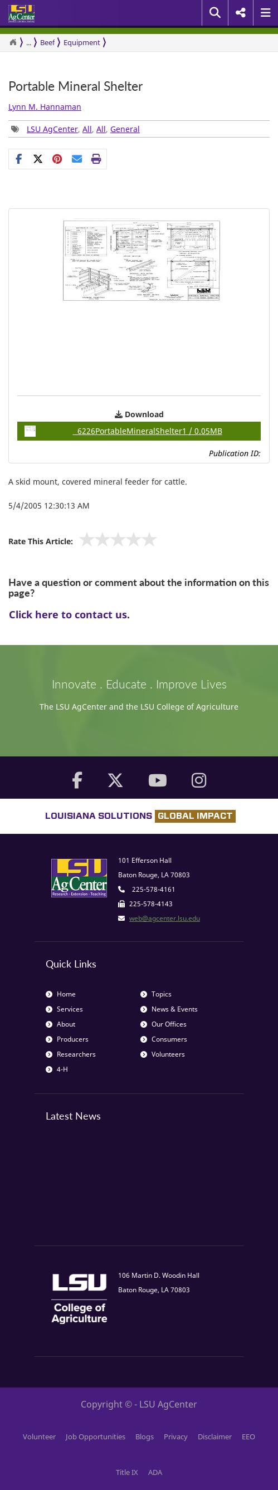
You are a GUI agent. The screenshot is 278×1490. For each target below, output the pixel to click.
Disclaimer (215, 1437)
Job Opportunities (95, 1437)
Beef (47, 42)
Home (61, 994)
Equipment (82, 42)
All (87, 129)
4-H (57, 1069)
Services (64, 1009)
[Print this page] (96, 158)
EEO (248, 1437)
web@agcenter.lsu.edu (164, 918)
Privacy (176, 1437)
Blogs (144, 1437)
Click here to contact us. (69, 614)
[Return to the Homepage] (12, 42)
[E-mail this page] (77, 158)
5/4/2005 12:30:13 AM (49, 505)
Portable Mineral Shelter (75, 86)
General (125, 129)
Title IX (127, 1472)
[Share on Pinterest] (57, 158)
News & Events (169, 1009)
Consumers (163, 1039)
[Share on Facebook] (18, 158)
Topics (156, 994)
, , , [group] (75, 129)
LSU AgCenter (52, 129)
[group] (57, 159)
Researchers (71, 1054)
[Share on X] (38, 158)
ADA (155, 1472)
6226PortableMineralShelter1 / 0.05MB (123, 431)
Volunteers (162, 1054)
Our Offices (163, 1024)
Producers (67, 1039)
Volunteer (39, 1437)
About (60, 1024)
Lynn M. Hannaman (44, 106)
